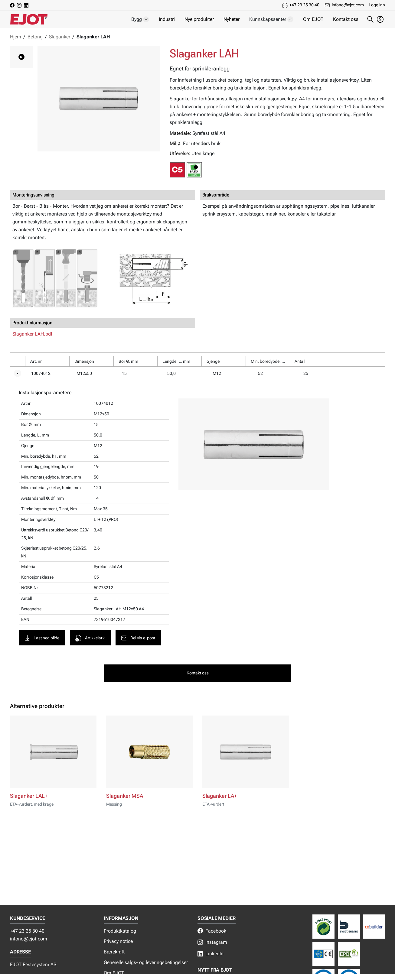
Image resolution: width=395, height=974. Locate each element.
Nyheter (232, 19)
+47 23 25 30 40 (304, 4)
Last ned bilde (42, 631)
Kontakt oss (345, 19)
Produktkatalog (120, 931)
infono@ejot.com (348, 4)
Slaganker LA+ (219, 790)
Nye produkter (199, 19)
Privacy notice (118, 941)
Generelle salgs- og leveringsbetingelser (146, 962)
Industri (167, 19)
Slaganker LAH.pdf (32, 334)
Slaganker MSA (124, 790)
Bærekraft (114, 952)
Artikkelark (91, 631)
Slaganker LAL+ (28, 790)
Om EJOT (313, 19)
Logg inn (377, 4)
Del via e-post (139, 631)
